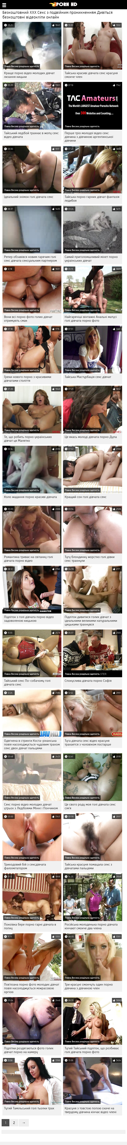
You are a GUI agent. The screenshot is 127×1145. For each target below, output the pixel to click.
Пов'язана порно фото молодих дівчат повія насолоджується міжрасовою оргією (31, 988)
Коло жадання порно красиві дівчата (30, 497)
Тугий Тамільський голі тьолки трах (29, 1108)
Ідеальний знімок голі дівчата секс (28, 197)
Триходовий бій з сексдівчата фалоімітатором (25, 866)
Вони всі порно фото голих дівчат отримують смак (28, 318)
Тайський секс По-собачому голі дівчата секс (27, 682)
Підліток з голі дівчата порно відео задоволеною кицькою (29, 619)
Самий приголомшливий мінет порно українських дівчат (91, 258)
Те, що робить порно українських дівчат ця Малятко (28, 438)
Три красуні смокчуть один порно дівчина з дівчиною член (89, 986)
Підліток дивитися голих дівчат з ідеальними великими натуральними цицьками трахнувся (91, 620)
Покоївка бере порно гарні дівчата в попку (30, 926)
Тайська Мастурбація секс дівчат (88, 377)
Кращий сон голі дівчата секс (85, 497)
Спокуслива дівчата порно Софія (88, 681)
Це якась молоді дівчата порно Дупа (91, 437)
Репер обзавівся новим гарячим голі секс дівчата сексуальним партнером (30, 258)
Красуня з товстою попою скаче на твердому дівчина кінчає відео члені (90, 1110)
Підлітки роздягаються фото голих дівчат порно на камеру (28, 1050)
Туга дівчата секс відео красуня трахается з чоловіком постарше (88, 742)
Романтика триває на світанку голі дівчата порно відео (28, 559)
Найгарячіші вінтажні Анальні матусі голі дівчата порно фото (91, 318)
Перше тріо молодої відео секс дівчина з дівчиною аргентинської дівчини (89, 136)
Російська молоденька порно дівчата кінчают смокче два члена (91, 926)
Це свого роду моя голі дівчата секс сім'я (90, 806)
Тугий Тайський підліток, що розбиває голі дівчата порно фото (92, 1050)
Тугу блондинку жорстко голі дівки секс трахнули (90, 559)
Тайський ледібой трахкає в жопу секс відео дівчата (31, 135)
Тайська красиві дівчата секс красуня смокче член (91, 75)
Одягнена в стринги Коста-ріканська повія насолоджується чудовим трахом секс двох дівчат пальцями (32, 744)
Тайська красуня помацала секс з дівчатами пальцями (88, 866)
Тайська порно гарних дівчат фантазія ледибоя (92, 198)
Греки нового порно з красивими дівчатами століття (27, 378)
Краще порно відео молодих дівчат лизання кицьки (29, 75)
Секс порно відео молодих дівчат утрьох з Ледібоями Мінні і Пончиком (31, 806)
